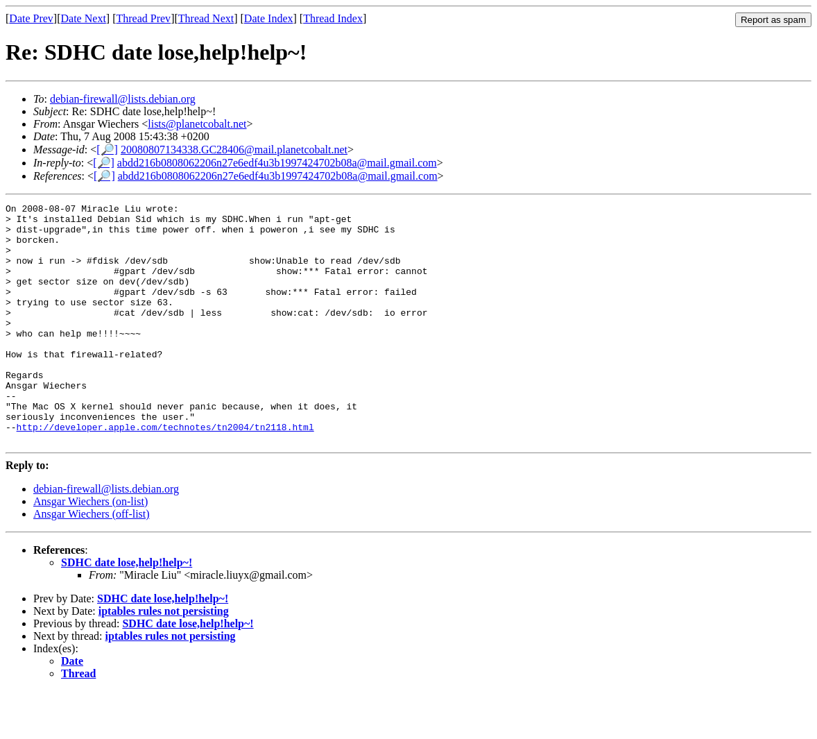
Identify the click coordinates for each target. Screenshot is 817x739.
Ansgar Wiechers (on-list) (90, 549)
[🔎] (107, 149)
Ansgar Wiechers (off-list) (91, 562)
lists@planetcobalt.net (197, 124)
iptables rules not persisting (163, 659)
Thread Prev (143, 18)
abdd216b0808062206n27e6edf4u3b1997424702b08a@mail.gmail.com (277, 163)
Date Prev (31, 18)
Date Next (83, 18)
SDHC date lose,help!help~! (126, 610)
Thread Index (333, 18)
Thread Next (206, 18)
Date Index (268, 18)
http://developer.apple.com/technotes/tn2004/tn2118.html (165, 472)
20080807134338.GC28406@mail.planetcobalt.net (234, 149)
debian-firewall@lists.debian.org (123, 99)
